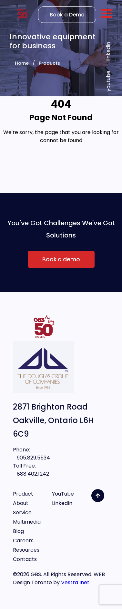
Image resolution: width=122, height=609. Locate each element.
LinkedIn (62, 503)
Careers (23, 540)
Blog (18, 531)
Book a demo (61, 259)
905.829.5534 (31, 457)
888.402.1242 (31, 474)
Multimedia (27, 522)
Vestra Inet (75, 582)
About (20, 503)
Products (49, 63)
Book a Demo (67, 14)
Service (22, 512)
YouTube (63, 494)
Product (23, 494)
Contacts (25, 559)
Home (22, 63)
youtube (108, 81)
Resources (26, 550)
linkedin (108, 51)
